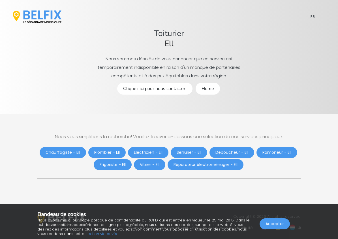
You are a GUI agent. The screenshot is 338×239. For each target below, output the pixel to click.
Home (208, 89)
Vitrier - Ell (149, 164)
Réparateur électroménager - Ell (206, 164)
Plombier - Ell (107, 152)
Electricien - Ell (148, 152)
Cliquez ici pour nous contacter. (155, 89)
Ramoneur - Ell (276, 152)
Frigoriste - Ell (113, 164)
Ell (169, 43)
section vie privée (102, 233)
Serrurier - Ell (189, 152)
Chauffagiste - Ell (63, 152)
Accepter (275, 224)
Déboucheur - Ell (231, 152)
